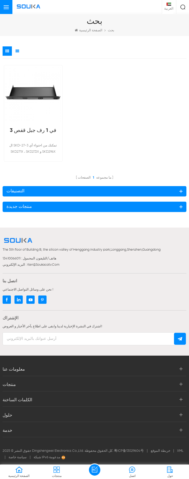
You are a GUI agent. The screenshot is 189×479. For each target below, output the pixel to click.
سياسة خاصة (18, 457)
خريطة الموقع (161, 451)
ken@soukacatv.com (43, 264)
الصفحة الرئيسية (88, 30)
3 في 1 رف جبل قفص (33, 130)
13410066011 (11, 258)
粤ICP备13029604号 (129, 451)
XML (180, 451)
